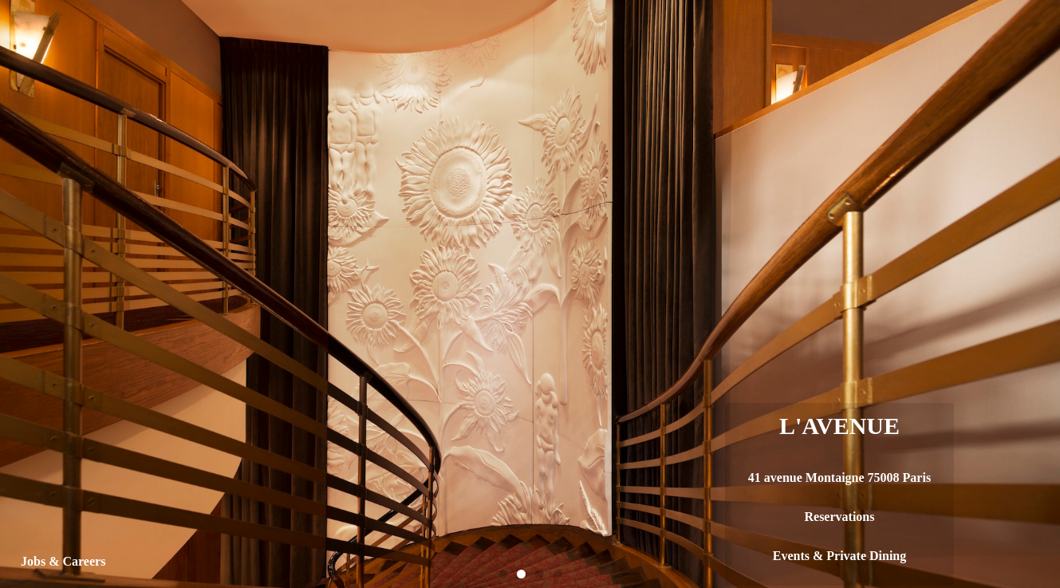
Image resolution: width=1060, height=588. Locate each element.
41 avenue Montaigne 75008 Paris (839, 477)
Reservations (839, 516)
